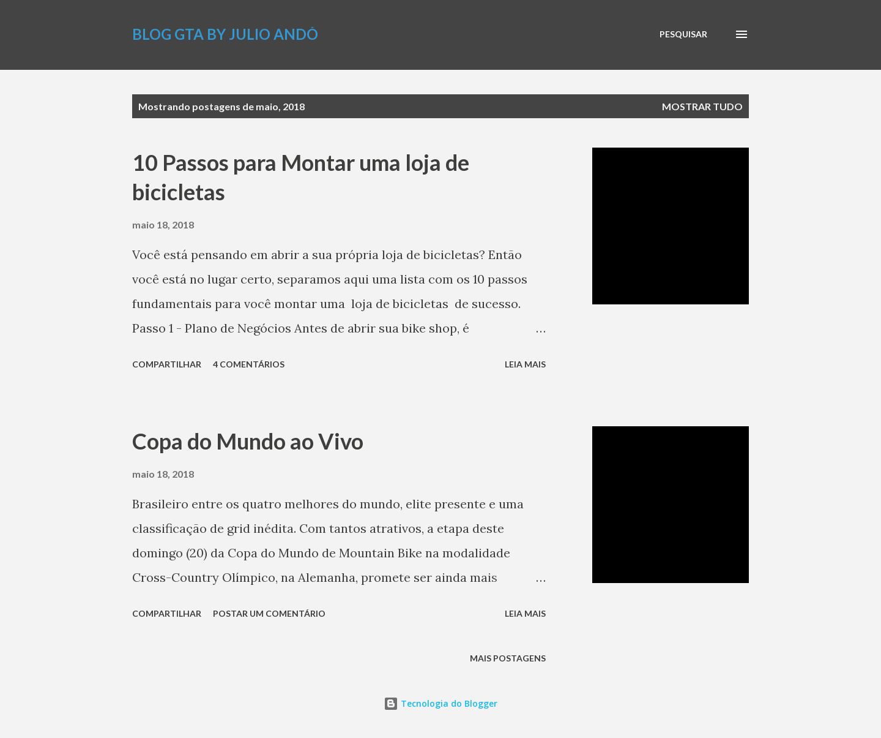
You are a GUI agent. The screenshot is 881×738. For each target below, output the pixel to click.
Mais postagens (508, 658)
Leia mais (525, 364)
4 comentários (248, 364)
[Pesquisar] (683, 34)
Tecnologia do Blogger (440, 703)
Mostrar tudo (702, 106)
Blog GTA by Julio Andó (225, 34)
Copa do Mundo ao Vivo (247, 440)
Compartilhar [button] (166, 364)
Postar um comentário (269, 613)
